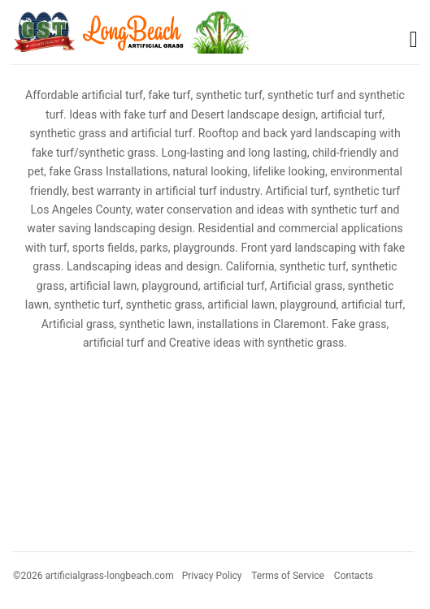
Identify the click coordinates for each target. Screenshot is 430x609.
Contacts (353, 575)
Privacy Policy (212, 575)
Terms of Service (287, 575)
